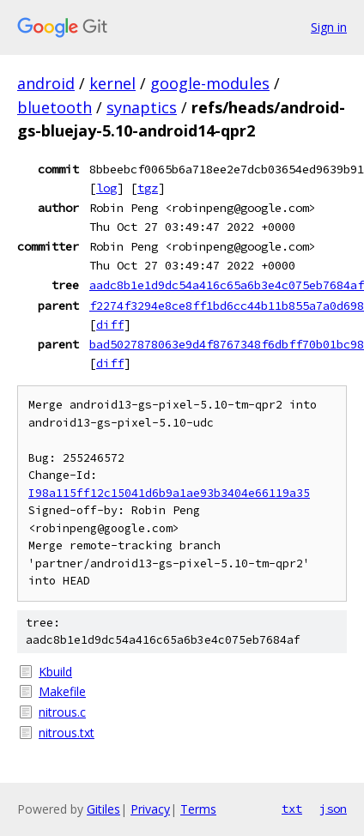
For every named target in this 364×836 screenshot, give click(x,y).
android (46, 83)
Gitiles (103, 809)
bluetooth (54, 107)
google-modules (210, 83)
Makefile (62, 691)
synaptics (141, 107)
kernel (112, 83)
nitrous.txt (66, 732)
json (333, 808)
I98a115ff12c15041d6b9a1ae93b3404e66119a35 (169, 493)
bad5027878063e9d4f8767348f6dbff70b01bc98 (226, 344)
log (106, 188)
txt (292, 808)
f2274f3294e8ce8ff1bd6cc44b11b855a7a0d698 (226, 305)
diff (110, 324)
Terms (198, 809)
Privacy (150, 809)
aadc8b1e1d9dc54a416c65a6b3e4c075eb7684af (226, 285)
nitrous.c (62, 712)
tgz (147, 188)
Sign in (329, 27)
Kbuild (55, 671)
